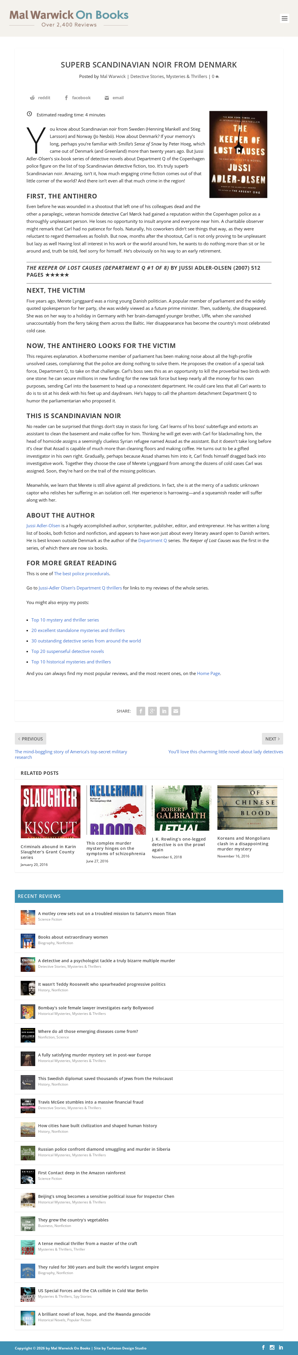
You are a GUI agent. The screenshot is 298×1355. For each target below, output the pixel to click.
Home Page (208, 673)
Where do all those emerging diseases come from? (88, 1031)
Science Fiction (50, 919)
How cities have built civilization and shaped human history (97, 1125)
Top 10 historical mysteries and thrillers (71, 662)
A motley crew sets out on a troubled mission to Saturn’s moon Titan (107, 913)
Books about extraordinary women (73, 937)
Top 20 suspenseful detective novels (67, 651)
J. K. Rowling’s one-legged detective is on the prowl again (179, 844)
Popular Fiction (79, 1319)
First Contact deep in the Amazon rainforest (82, 1172)
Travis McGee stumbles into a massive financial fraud (90, 1102)
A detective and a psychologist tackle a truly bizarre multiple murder (106, 960)
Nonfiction (64, 942)
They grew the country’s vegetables (73, 1220)
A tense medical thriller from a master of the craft (87, 1243)
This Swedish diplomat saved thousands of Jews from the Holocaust (105, 1078)
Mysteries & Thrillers (186, 76)
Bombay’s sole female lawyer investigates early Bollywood (96, 1008)
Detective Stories (147, 76)
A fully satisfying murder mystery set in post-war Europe (94, 1055)
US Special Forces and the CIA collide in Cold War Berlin (93, 1290)
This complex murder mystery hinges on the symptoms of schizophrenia (116, 848)
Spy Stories (83, 1296)
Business (45, 1225)
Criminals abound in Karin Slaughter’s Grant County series (48, 852)
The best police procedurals (81, 573)
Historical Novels (51, 1319)
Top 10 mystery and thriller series (65, 620)
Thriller (79, 1249)
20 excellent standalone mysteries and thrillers (78, 630)
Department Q (152, 540)
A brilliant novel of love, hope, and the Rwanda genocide (94, 1314)
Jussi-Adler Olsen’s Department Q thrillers (80, 588)
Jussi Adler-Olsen (43, 525)
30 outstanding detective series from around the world (86, 641)
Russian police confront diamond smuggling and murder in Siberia (104, 1149)
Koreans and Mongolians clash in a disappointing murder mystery (243, 843)
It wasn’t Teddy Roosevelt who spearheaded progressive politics (102, 984)
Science (62, 1037)
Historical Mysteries (54, 1013)
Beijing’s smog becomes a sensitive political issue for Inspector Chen (106, 1196)
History (44, 990)
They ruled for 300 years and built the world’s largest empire (98, 1267)
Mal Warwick (113, 76)
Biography (46, 942)
